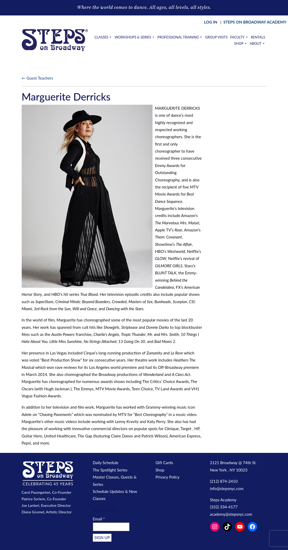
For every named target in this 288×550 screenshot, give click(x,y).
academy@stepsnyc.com (231, 514)
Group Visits (216, 37)
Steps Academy (223, 499)
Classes (103, 37)
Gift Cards (164, 462)
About (257, 43)
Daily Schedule (105, 462)
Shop (240, 43)
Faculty (239, 37)
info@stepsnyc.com (227, 488)
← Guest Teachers (37, 78)
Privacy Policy (168, 477)
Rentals (258, 37)
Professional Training (179, 37)
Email (99, 518)
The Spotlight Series (110, 470)
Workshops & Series (135, 37)
